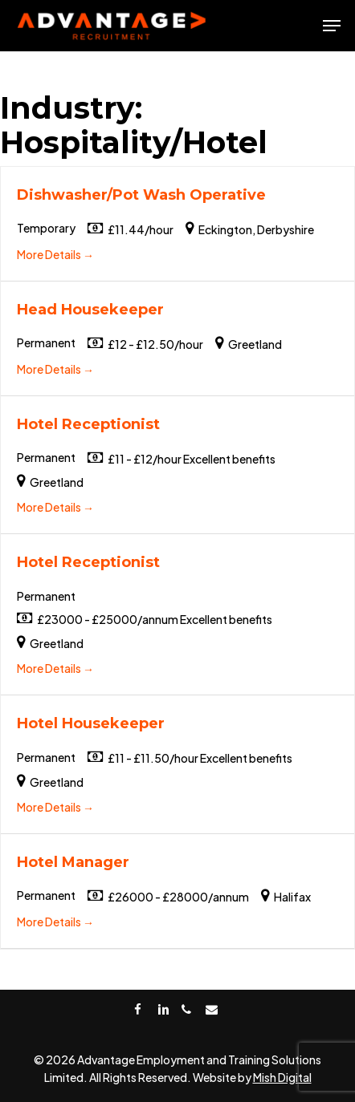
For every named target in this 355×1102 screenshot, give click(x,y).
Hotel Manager (73, 862)
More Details (55, 254)
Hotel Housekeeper (91, 723)
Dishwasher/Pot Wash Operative (141, 195)
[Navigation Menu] (332, 26)
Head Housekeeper (90, 309)
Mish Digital (282, 1077)
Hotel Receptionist (88, 424)
